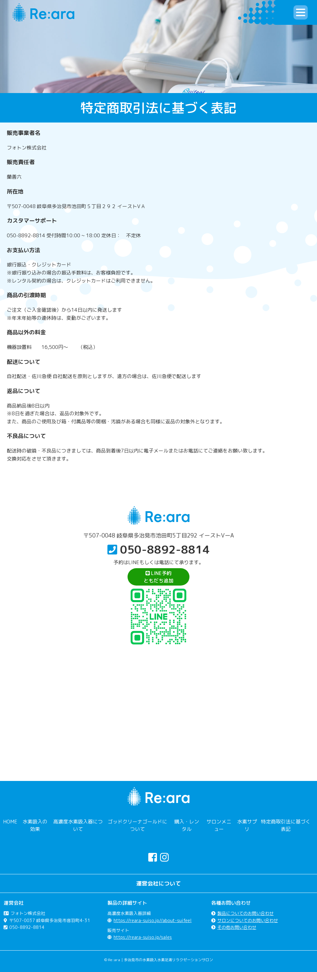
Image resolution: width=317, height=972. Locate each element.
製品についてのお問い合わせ (245, 913)
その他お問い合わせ (236, 927)
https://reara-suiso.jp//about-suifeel (153, 920)
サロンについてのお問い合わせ (247, 920)
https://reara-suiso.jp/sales (143, 937)
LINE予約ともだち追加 (158, 577)
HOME (10, 821)
